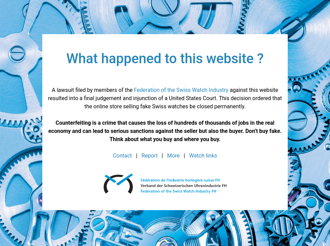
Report (149, 155)
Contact (122, 155)
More (173, 155)
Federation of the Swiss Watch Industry (181, 90)
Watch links (203, 155)
